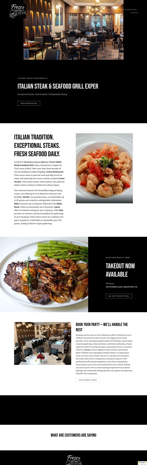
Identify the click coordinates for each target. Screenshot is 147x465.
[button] (142, 463)
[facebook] (68, 452)
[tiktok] (73, 452)
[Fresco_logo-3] (17, 5)
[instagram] (79, 452)
